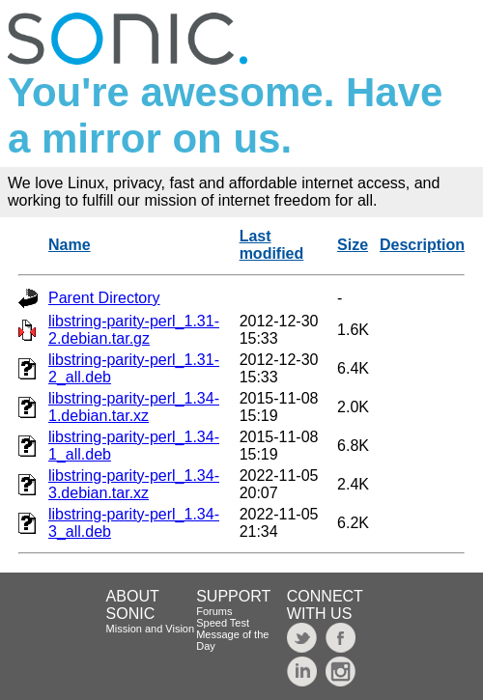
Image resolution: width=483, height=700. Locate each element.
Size (352, 245)
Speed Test (222, 623)
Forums (214, 611)
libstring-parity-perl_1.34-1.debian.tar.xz (133, 407)
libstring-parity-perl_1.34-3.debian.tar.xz (133, 484)
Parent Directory (104, 298)
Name (69, 245)
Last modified (272, 245)
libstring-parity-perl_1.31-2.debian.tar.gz (133, 330)
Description (422, 245)
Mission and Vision (150, 628)
